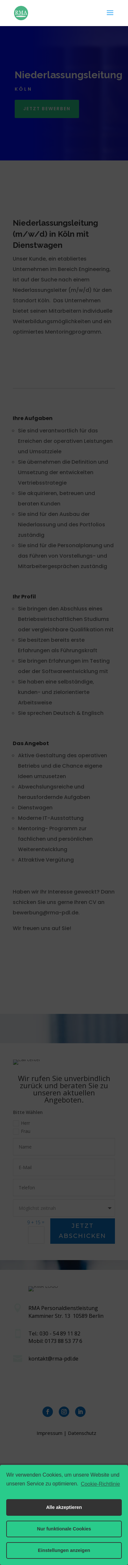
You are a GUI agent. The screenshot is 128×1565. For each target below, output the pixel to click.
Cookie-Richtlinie (100, 1484)
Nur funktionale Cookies (64, 1528)
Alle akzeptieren (64, 1507)
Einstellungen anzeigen (64, 1550)
